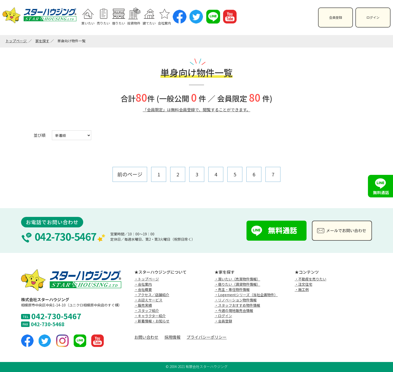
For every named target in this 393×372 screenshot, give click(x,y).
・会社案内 (143, 284)
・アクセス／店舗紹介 (151, 294)
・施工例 (302, 289)
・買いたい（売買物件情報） (237, 278)
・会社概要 (143, 289)
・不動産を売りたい (310, 278)
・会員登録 (223, 320)
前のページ (129, 174)
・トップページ (146, 278)
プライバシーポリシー (206, 337)
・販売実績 (143, 305)
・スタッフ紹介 (146, 310)
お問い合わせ (146, 337)
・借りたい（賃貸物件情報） (237, 284)
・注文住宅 (303, 284)
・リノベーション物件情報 (236, 299)
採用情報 (172, 337)
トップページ (16, 40)
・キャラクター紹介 (150, 315)
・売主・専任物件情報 (232, 289)
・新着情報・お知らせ (151, 320)
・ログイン (223, 315)
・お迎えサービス (148, 299)
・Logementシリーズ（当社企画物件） (246, 294)
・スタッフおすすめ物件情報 (237, 305)
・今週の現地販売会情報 (234, 310)
